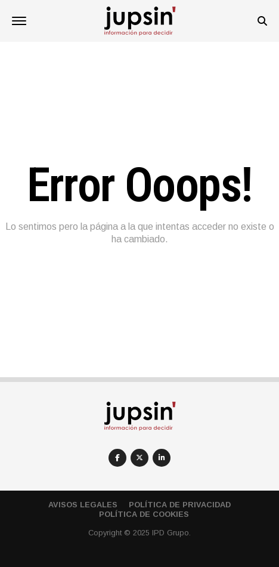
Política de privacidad (180, 504)
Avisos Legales (82, 504)
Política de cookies (144, 514)
